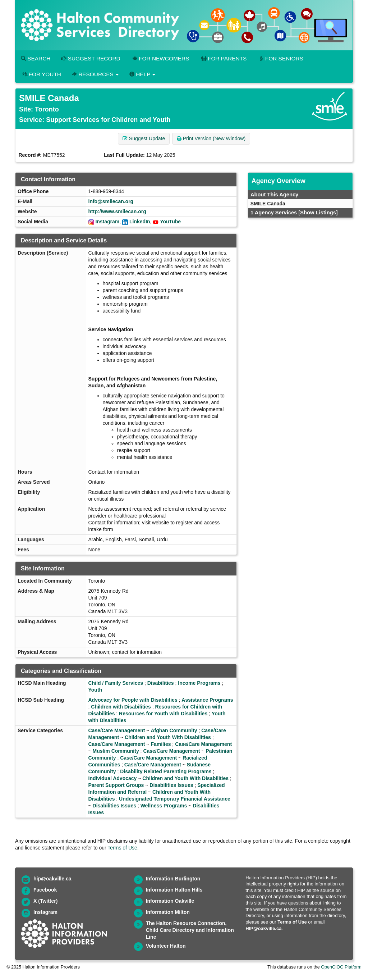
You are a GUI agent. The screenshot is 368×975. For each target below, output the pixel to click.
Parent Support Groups (116, 785)
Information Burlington (173, 878)
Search (35, 58)
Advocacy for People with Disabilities (133, 700)
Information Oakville (170, 901)
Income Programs (199, 683)
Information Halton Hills (174, 890)
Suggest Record (90, 58)
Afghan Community (174, 730)
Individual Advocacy (112, 778)
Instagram (107, 221)
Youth (95, 690)
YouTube (170, 221)
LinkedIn (139, 221)
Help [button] (142, 74)
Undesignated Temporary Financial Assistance (174, 799)
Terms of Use (122, 848)
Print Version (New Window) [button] (211, 138)
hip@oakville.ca (52, 878)
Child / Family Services (115, 683)
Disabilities (160, 683)
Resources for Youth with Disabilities (163, 713)
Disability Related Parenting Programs (165, 771)
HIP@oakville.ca (263, 928)
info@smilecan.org (111, 201)
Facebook (45, 890)
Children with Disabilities (121, 707)
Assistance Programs (207, 700)
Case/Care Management (116, 730)
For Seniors (280, 58)
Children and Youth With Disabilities (168, 737)
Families (161, 744)
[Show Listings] (317, 212)
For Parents (223, 58)
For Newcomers (160, 58)
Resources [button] (95, 74)
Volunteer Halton (166, 946)
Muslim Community (116, 751)
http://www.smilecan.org (117, 211)
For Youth (41, 74)
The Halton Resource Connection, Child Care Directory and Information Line (190, 930)
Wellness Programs (164, 805)
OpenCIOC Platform (341, 967)
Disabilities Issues (171, 785)
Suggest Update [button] (144, 138)
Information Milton (168, 912)
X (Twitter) (45, 901)
